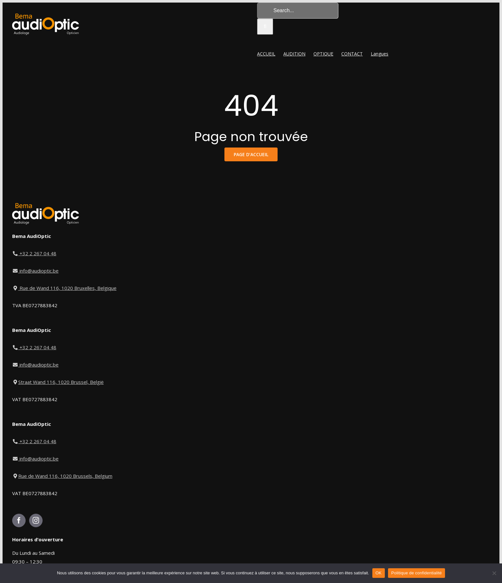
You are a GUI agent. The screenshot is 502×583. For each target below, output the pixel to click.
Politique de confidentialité (416, 572)
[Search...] (297, 11)
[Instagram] (36, 520)
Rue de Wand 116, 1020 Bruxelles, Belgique (64, 288)
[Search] (265, 27)
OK (379, 572)
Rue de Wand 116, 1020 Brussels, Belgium (62, 476)
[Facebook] (19, 520)
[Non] (494, 573)
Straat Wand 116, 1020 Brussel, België (58, 382)
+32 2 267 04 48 (34, 253)
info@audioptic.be (35, 270)
